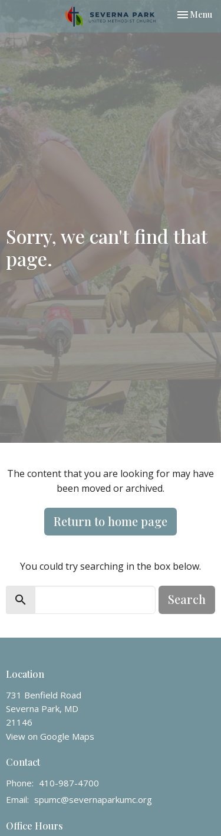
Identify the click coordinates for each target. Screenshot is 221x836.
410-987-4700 (69, 783)
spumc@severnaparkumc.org (93, 799)
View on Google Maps (50, 736)
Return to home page (110, 521)
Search (187, 599)
